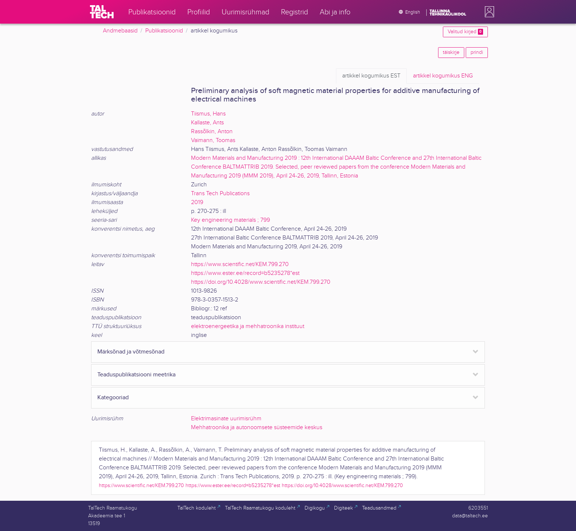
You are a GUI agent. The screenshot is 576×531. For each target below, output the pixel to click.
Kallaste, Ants (207, 122)
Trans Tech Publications (220, 193)
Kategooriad (113, 397)
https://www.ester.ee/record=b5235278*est (245, 273)
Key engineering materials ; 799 (230, 220)
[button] (488, 12)
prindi (477, 52)
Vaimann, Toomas (213, 140)
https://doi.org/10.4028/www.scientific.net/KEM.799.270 (260, 282)
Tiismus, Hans (208, 113)
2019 (197, 202)
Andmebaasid (120, 30)
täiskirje (451, 52)
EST (371, 76)
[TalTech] (102, 12)
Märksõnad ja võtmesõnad (130, 351)
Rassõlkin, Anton (212, 131)
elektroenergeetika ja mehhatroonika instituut (247, 326)
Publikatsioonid (164, 30)
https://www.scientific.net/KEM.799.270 (240, 264)
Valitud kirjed (465, 32)
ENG (443, 76)
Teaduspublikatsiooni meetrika (136, 374)
